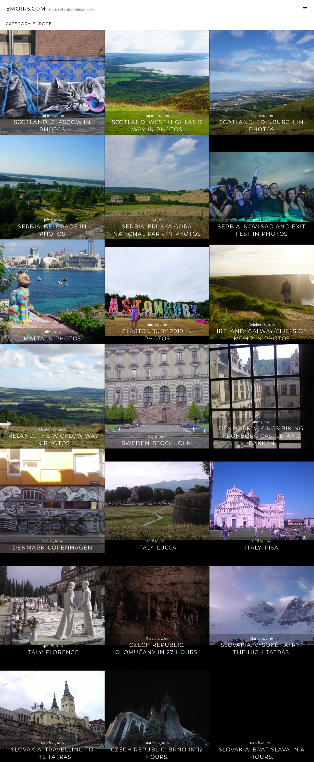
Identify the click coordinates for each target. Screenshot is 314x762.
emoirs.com (26, 8)
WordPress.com (85, 756)
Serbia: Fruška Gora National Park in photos (157, 200)
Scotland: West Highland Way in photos (157, 96)
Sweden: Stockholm (157, 413)
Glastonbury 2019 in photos (157, 305)
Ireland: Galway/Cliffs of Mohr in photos (262, 305)
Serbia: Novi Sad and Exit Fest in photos (261, 200)
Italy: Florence (52, 622)
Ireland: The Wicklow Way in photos (52, 409)
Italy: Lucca (157, 517)
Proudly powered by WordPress (27, 756)
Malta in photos (52, 308)
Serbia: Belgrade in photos (52, 200)
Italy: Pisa (261, 517)
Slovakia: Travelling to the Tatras (52, 723)
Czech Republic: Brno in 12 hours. (157, 723)
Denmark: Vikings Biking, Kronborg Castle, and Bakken (261, 405)
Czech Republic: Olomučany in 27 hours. (157, 618)
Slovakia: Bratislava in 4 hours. (261, 723)
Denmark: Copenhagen (52, 517)
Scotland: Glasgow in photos (52, 96)
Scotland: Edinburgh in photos (262, 96)
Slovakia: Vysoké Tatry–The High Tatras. (262, 618)
